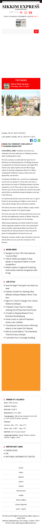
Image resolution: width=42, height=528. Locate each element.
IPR (6, 453)
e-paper (30, 12)
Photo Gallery (21, 500)
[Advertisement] (21, 55)
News (21, 472)
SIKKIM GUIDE (11, 450)
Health (21, 495)
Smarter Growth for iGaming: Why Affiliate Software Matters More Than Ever (21, 294)
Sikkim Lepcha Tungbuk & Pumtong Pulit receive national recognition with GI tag (21, 270)
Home (21, 468)
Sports (21, 481)
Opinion (21, 477)
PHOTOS (21, 12)
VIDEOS (25, 12)
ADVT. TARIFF (21, 509)
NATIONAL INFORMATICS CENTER (20, 456)
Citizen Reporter (21, 504)
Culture (21, 486)
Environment (21, 491)
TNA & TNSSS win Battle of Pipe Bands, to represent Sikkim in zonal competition (20, 262)
